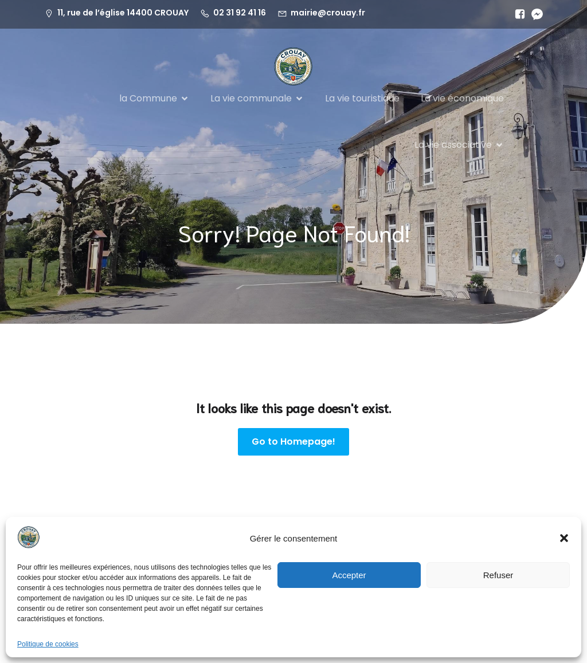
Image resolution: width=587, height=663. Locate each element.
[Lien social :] (517, 14)
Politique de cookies (48, 644)
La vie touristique (362, 98)
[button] (564, 538)
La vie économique (462, 98)
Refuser (498, 575)
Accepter (349, 575)
